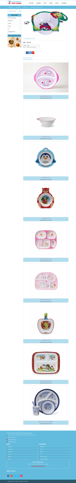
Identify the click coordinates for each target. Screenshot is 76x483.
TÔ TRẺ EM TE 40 (45, 340)
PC (8, 28)
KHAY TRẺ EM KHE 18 (45, 259)
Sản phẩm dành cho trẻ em (37, 7)
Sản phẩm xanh (11, 31)
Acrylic (9, 23)
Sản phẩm (18, 7)
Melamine (25, 7)
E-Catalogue (63, 3)
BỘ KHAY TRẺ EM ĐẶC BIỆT (46, 422)
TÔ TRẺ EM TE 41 (45, 177)
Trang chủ (10, 7)
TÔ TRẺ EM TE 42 (45, 137)
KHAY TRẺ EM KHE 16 (45, 381)
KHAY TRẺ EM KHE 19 (45, 96)
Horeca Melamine (12, 17)
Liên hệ (57, 3)
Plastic (9, 26)
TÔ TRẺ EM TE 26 (45, 218)
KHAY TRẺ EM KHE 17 (45, 299)
